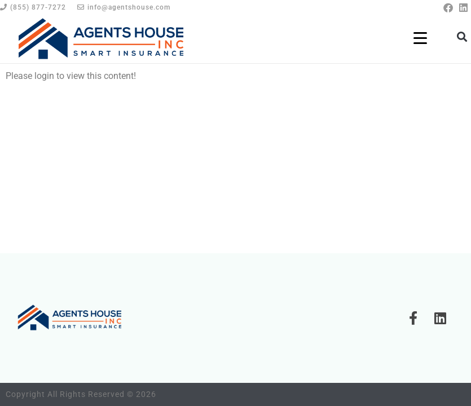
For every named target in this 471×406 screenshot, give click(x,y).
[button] (461, 36)
